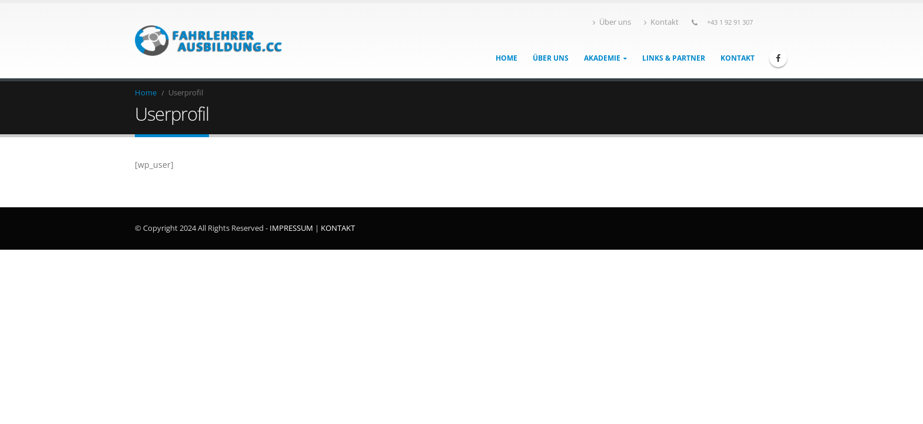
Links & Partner (673, 58)
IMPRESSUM (291, 228)
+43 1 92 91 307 (730, 22)
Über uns (612, 22)
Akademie (602, 58)
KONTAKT (338, 228)
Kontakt (661, 22)
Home (506, 58)
